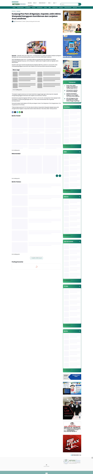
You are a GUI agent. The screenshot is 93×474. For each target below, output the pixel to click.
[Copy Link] (22, 112)
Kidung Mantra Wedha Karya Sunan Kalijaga (71, 91)
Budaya (61, 7)
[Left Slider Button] (57, 176)
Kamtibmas (39, 7)
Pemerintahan (20, 7)
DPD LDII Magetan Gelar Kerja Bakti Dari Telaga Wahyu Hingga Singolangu (72, 100)
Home (14, 7)
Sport (55, 3)
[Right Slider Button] (80, 7)
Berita (35, 3)
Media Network (42, 3)
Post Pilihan (31, 5)
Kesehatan (55, 7)
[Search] (69, 4)
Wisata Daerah (68, 7)
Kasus (45, 7)
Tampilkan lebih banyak (36, 258)
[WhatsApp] (20, 112)
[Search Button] (80, 4)
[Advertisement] (36, 32)
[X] (15, 112)
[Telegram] (17, 112)
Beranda (30, 3)
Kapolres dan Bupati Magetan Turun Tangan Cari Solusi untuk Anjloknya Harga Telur (73, 95)
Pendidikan (27, 7)
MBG (50, 7)
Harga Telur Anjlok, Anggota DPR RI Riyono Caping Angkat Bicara (72, 87)
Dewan (33, 7)
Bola (49, 3)
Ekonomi (75, 7)
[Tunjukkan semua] (79, 107)
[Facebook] (13, 112)
